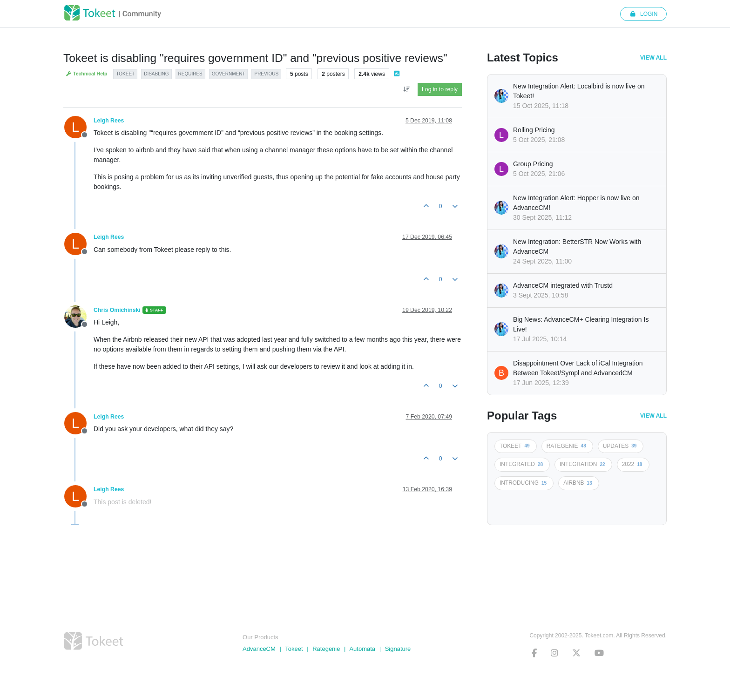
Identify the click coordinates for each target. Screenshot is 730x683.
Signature (398, 648)
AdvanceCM (259, 648)
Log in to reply (440, 89)
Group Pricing (533, 164)
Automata (362, 648)
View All (653, 57)
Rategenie (326, 648)
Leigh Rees (109, 120)
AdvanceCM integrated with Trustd (563, 285)
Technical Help (86, 74)
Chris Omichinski (117, 310)
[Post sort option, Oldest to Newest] (406, 89)
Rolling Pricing (533, 130)
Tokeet (294, 648)
